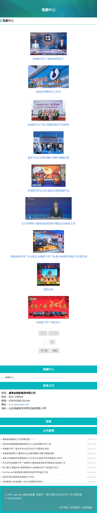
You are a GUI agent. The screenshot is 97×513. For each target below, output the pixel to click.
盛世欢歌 (48, 289)
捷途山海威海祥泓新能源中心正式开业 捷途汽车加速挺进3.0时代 (32, 458)
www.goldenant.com (19, 404)
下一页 (44, 350)
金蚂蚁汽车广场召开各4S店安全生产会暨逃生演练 (26, 448)
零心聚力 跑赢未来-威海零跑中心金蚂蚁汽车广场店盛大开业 (30, 467)
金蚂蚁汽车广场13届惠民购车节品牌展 (48, 124)
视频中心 (8, 20)
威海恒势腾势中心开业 (48, 91)
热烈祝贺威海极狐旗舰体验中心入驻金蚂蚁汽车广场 (27, 444)
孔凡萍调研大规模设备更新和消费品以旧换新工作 (48, 223)
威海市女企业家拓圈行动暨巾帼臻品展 (48, 157)
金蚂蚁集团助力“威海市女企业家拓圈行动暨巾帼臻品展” (29, 453)
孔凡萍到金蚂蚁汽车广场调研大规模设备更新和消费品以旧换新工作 (34, 463)
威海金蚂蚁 (29, 494)
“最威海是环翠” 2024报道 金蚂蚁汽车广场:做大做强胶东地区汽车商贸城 (48, 256)
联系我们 (76, 507)
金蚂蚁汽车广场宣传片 (48, 322)
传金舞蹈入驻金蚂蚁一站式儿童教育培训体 (22, 481)
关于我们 (64, 507)
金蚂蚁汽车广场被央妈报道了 (48, 59)
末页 (55, 350)
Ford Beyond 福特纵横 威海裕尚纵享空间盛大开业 (25, 472)
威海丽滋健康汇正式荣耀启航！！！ (19, 439)
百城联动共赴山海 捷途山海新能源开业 (48, 190)
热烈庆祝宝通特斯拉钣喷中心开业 (18, 477)
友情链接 (87, 507)
